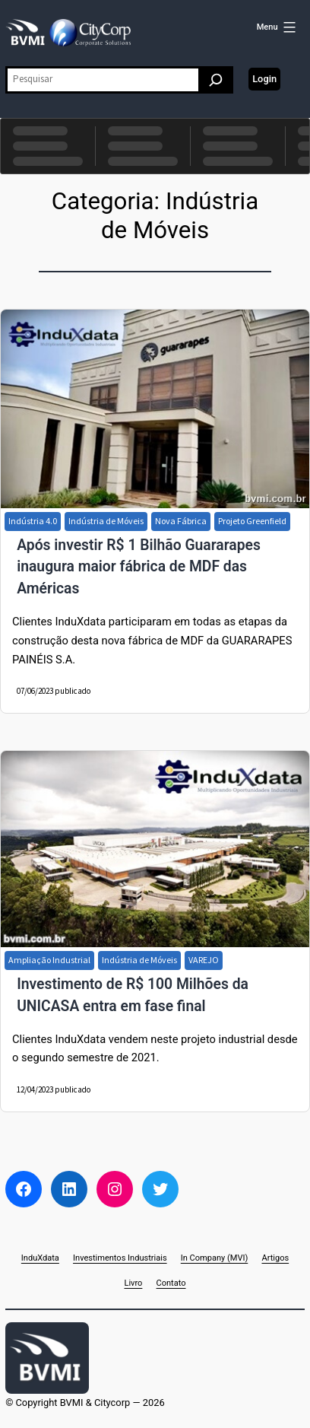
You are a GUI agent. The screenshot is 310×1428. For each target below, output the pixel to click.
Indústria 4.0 (32, 520)
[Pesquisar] (215, 80)
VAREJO (203, 959)
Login (264, 78)
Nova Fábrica (181, 520)
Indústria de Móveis (106, 520)
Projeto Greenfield (252, 520)
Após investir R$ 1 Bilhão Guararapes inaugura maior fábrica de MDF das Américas (139, 566)
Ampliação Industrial (49, 959)
